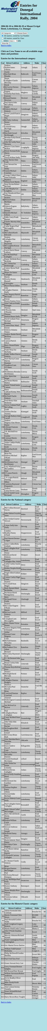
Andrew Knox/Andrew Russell (10, 746)
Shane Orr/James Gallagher (11, 274)
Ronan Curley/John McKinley (12, 664)
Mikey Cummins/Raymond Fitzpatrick (12, 484)
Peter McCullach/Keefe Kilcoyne (11, 233)
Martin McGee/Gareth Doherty (10, 612)
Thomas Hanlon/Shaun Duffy (12, 315)
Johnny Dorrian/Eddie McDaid (10, 794)
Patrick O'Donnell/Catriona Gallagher (12, 855)
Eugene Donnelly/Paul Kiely (12, 93)
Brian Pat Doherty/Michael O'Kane (11, 455)
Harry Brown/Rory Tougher (15, 997)
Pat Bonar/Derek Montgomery (11, 594)
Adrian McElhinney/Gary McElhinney (11, 462)
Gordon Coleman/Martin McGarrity (11, 438)
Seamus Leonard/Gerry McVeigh (10, 127)
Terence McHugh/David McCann (10, 674)
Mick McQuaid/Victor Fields (11, 599)
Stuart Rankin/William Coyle (10, 820)
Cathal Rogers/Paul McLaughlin (12, 227)
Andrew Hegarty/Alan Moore (12, 422)
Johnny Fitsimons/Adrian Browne (11, 897)
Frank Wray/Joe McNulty (10, 351)
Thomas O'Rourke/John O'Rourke (10, 310)
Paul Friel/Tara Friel (12, 959)
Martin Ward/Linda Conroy (15, 928)
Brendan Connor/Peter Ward (12, 324)
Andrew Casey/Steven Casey (12, 490)
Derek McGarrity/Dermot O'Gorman (12, 87)
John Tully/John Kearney (10, 723)
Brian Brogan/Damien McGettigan (10, 868)
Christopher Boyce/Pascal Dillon (12, 285)
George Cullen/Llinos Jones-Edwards (13, 176)
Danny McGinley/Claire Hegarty (11, 844)
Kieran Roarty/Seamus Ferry (12, 300)
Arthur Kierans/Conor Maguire (10, 634)
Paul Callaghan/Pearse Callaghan (11, 713)
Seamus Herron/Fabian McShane (10, 200)
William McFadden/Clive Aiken (11, 647)
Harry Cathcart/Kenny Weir (12, 391)
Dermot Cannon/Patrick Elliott (10, 341)
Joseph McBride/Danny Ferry (11, 833)
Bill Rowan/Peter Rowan (14, 971)
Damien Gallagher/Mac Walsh (13, 560)
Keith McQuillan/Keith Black (11, 449)
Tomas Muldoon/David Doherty (10, 555)
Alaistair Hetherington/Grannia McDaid (13, 700)
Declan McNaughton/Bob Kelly (11, 728)
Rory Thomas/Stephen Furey (11, 787)
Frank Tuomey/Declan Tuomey (10, 412)
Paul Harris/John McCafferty (11, 104)
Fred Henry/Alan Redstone (11, 402)
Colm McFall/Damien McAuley (10, 641)
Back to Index (6, 45)
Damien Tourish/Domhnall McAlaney (11, 759)
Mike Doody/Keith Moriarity (12, 983)
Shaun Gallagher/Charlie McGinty (11, 80)
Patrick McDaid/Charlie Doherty (11, 396)
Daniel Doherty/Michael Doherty (11, 109)
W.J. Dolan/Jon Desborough (10, 265)
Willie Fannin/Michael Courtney (10, 171)
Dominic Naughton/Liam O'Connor (10, 365)
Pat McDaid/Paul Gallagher (11, 256)
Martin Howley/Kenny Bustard (10, 279)
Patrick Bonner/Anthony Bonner (11, 886)
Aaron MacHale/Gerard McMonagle (11, 133)
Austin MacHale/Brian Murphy (10, 74)
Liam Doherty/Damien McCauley (11, 752)
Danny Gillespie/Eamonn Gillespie (11, 427)
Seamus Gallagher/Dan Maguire (10, 239)
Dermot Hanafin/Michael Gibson (11, 213)
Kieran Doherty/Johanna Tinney (11, 330)
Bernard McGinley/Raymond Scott (12, 654)
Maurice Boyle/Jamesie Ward (12, 839)
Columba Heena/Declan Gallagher (10, 770)
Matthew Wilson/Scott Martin (12, 181)
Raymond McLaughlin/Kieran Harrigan (12, 246)
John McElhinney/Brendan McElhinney (12, 372)
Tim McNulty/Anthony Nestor (11, 120)
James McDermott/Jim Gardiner (10, 781)
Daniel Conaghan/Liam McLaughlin (10, 619)
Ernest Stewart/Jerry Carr (14, 963)
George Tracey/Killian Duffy (12, 156)
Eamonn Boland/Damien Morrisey (10, 98)
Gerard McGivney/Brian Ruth (11, 735)
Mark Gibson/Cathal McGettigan (12, 810)
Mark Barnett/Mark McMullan (12, 589)
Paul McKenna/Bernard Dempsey (11, 875)
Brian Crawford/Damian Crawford (11, 693)
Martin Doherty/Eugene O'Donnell (11, 206)
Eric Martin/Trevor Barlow (15, 945)
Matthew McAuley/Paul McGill (10, 687)
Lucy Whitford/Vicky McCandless (12, 468)
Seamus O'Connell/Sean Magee (10, 584)
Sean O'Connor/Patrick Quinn (11, 473)
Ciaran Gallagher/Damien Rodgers (11, 680)
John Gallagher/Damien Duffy (11, 290)
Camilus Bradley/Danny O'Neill (10, 533)
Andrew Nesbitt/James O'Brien (10, 67)
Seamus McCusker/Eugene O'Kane (11, 606)
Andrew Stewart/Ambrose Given (11, 827)
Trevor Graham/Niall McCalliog (12, 406)
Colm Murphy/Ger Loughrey (11, 190)
